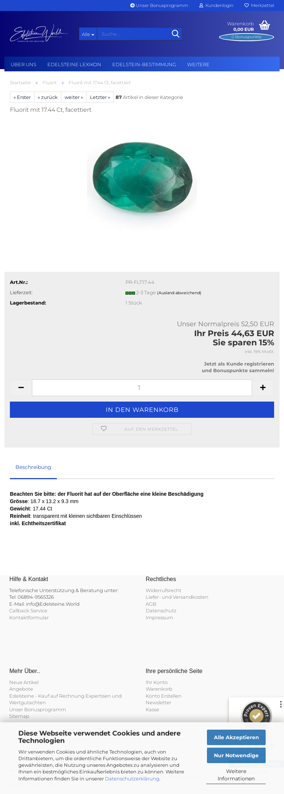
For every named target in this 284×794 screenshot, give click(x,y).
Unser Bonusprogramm (159, 5)
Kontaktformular (29, 617)
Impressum (159, 617)
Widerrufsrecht (163, 590)
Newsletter (158, 702)
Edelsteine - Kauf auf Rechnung (46, 696)
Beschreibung (33, 467)
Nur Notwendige (236, 755)
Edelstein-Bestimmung (144, 64)
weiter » (74, 97)
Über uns (23, 64)
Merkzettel (259, 5)
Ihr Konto (157, 682)
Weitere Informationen (236, 775)
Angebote (21, 689)
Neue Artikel (24, 682)
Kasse (152, 709)
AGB (151, 604)
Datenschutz (161, 610)
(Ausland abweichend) (179, 292)
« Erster (22, 97)
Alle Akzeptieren (236, 737)
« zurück (48, 97)
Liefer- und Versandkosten (177, 597)
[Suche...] (88, 33)
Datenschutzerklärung (132, 778)
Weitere (198, 64)
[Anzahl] (142, 388)
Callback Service (28, 610)
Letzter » (100, 97)
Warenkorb (159, 689)
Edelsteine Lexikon (74, 64)
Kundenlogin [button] (216, 5)
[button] (21, 388)
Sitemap (19, 716)
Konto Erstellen (164, 696)
